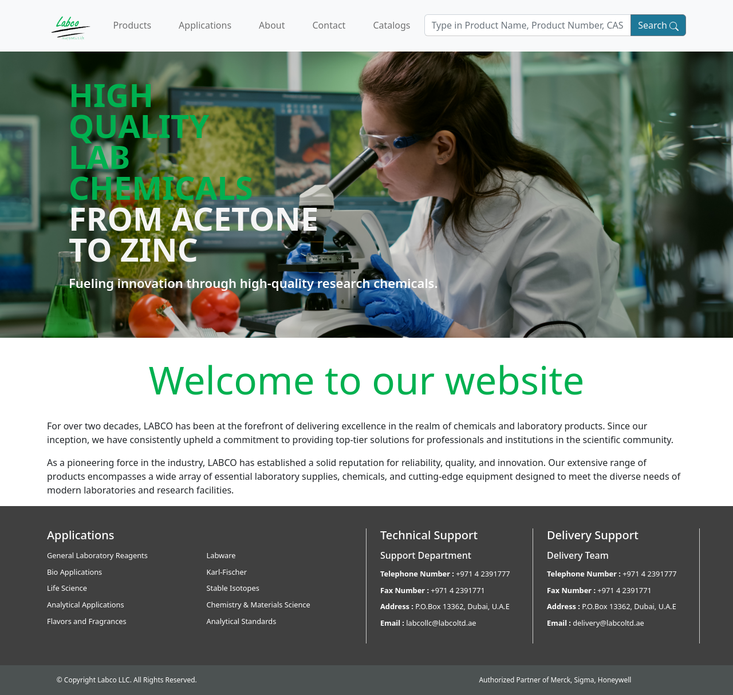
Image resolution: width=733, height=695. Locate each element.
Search (658, 25)
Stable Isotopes (233, 588)
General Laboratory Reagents (97, 555)
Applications (205, 25)
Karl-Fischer (227, 572)
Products (132, 25)
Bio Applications (74, 572)
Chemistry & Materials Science (258, 604)
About (272, 25)
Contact (328, 25)
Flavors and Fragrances (87, 621)
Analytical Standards (242, 621)
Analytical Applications (85, 604)
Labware (221, 555)
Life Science (67, 588)
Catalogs (391, 25)
